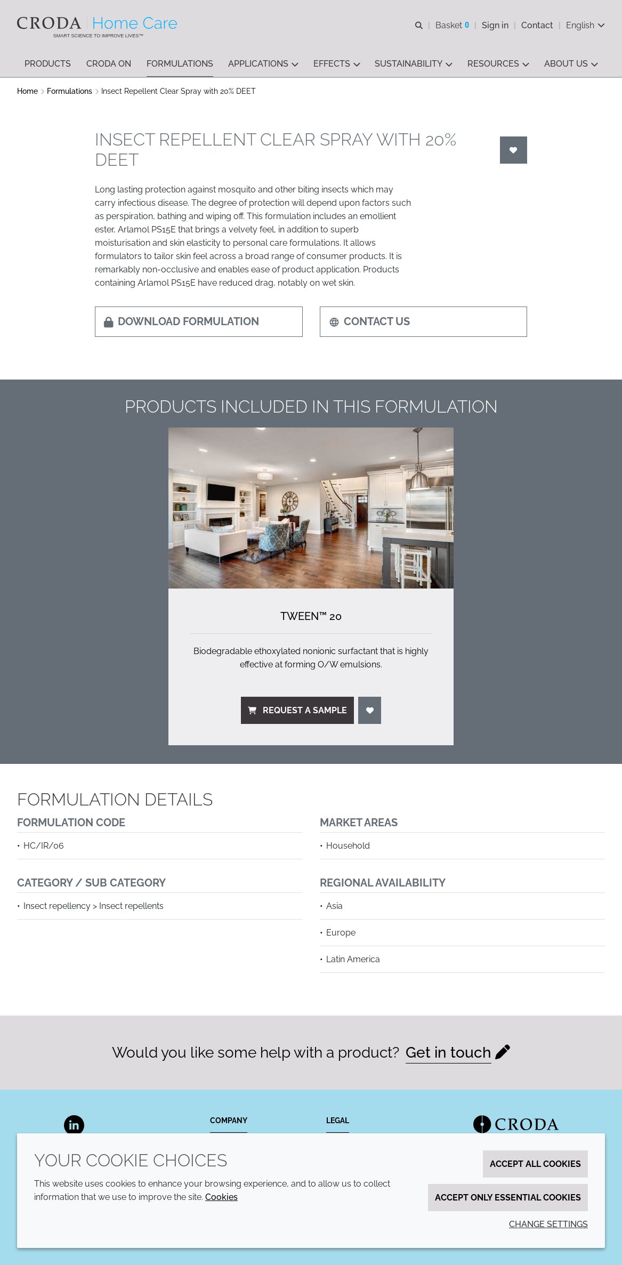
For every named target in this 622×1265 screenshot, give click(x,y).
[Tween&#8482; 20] (311, 508)
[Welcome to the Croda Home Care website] (98, 23)
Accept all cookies (535, 1164)
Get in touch (448, 1052)
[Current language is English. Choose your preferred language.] (585, 25)
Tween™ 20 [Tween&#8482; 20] (311, 616)
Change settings (548, 1224)
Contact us (369, 321)
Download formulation (181, 321)
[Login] (514, 150)
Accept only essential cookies (508, 1198)
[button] (48, 64)
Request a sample (297, 710)
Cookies (221, 1197)
